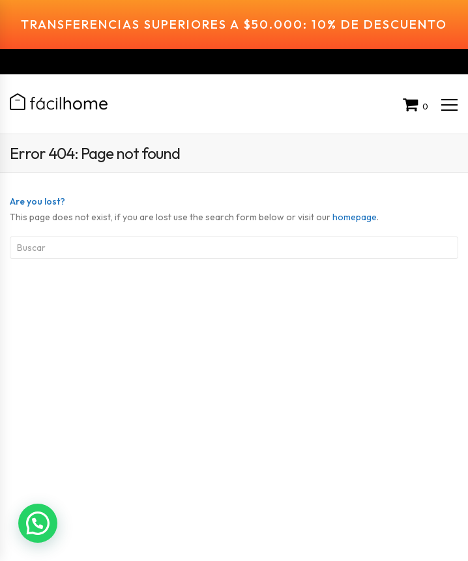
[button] (40, 522)
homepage (354, 200)
